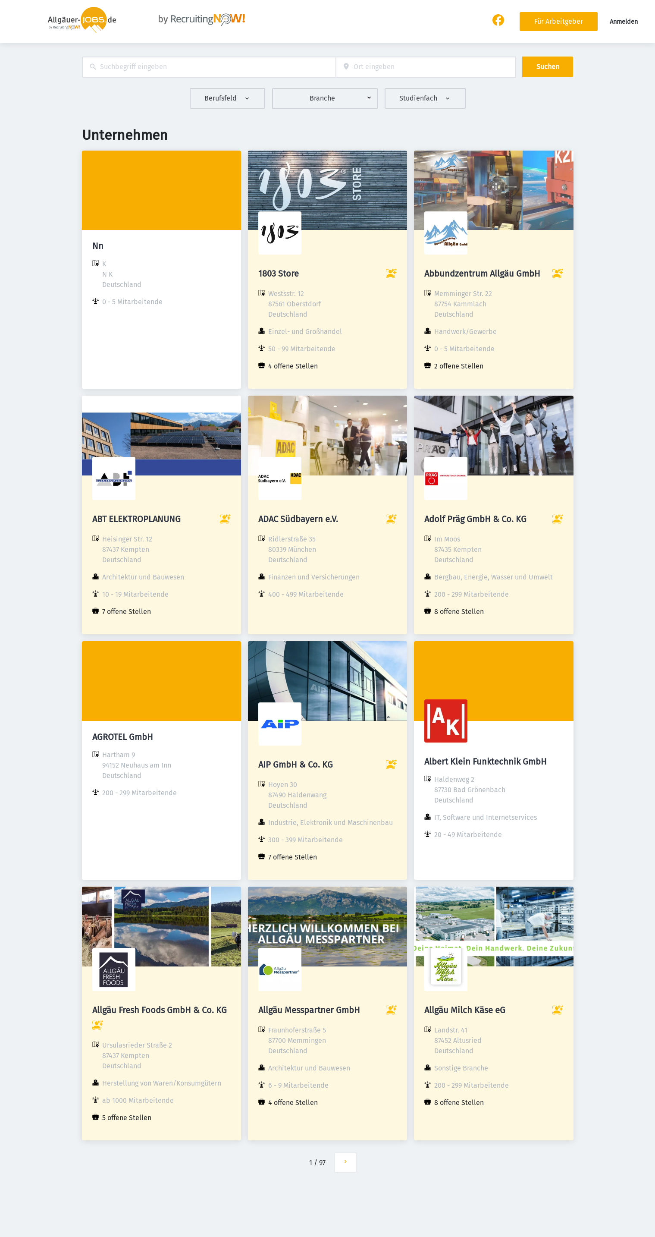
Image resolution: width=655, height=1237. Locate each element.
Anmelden (624, 21)
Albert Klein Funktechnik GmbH (485, 761)
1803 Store (278, 273)
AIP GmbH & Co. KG (295, 764)
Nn (97, 246)
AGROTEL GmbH (122, 737)
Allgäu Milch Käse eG (464, 1010)
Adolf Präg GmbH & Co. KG (475, 519)
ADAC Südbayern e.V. (298, 519)
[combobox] (209, 67)
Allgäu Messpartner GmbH (309, 1010)
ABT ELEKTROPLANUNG (136, 519)
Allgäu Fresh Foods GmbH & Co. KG (159, 1010)
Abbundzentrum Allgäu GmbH (482, 273)
